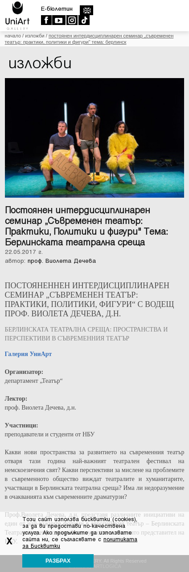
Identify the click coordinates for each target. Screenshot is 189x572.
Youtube (59, 20)
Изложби (35, 35)
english (86, 10)
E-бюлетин (57, 8)
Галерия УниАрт (28, 354)
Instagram (72, 20)
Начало (13, 35)
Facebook (46, 20)
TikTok (84, 20)
